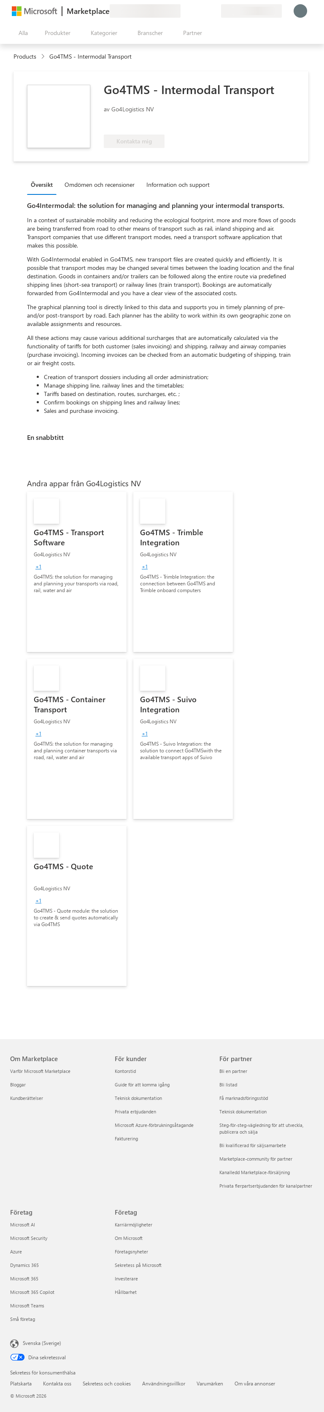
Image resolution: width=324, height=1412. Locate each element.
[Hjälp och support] (194, 11)
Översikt (42, 185)
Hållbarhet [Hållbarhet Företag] (126, 1292)
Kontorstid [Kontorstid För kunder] (125, 1071)
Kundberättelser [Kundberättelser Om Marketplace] (26, 1098)
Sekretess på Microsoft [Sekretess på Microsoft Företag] (138, 1265)
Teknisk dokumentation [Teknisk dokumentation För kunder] (138, 1098)
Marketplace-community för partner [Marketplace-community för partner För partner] (255, 1159)
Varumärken (210, 1383)
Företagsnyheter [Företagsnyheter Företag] (131, 1251)
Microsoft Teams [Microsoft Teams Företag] (27, 1305)
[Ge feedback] (184, 11)
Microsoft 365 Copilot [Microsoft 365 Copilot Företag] (32, 1292)
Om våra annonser (255, 1383)
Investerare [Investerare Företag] (126, 1278)
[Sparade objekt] (204, 11)
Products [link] (25, 56)
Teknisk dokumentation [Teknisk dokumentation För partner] (243, 1111)
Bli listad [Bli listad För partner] (228, 1084)
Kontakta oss (57, 1383)
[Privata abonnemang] (214, 11)
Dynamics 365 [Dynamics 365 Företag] (24, 1265)
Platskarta (21, 1383)
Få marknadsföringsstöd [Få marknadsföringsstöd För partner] (243, 1098)
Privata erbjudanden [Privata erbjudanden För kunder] (135, 1111)
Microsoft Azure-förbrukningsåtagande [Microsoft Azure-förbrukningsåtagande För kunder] (154, 1125)
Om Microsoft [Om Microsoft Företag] (129, 1238)
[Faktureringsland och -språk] (251, 11)
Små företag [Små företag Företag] (22, 1319)
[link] (77, 572)
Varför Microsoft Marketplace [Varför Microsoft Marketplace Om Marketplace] (40, 1071)
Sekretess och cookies (107, 1383)
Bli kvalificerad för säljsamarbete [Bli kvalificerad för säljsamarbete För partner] (252, 1145)
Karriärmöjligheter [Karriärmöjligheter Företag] (133, 1224)
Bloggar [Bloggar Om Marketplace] (18, 1084)
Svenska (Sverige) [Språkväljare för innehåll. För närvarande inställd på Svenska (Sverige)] (42, 1342)
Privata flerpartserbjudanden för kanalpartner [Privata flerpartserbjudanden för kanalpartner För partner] (265, 1186)
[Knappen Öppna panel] (21, 33)
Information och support (178, 185)
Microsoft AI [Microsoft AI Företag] (22, 1224)
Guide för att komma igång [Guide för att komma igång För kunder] (142, 1084)
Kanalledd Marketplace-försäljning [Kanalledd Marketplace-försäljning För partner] (254, 1172)
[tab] (44, 184)
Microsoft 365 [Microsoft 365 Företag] (24, 1278)
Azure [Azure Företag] (16, 1251)
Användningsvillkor (163, 1383)
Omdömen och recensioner (100, 185)
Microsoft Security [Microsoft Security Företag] (28, 1238)
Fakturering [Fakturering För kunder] (126, 1138)
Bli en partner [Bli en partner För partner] (233, 1071)
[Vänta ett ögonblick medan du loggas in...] (300, 11)
